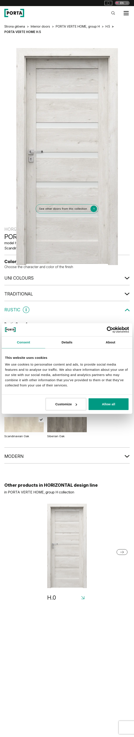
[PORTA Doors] (14, 13)
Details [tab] (67, 342)
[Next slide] (122, 552)
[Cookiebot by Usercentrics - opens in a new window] (110, 329)
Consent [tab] (23, 342)
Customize (66, 404)
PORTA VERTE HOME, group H (78, 26)
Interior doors (40, 26)
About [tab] (110, 342)
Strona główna (14, 26)
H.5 (108, 26)
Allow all (108, 404)
